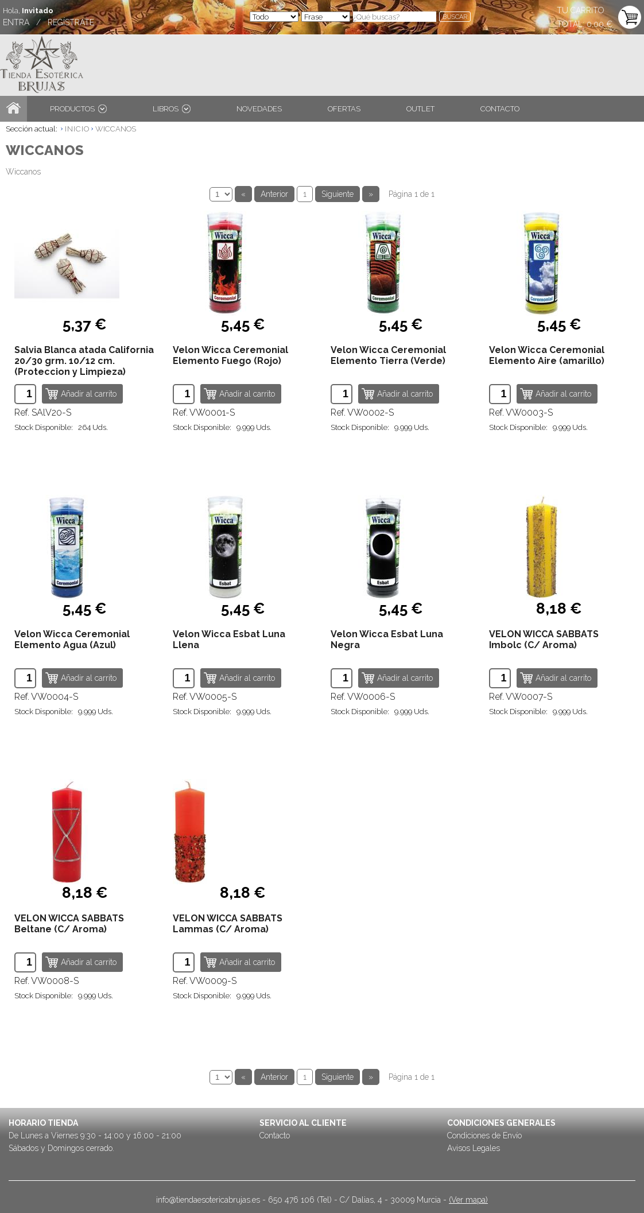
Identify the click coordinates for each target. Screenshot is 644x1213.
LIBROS (172, 108)
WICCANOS (115, 129)
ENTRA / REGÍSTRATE (48, 22)
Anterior (274, 194)
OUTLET (420, 108)
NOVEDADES (259, 108)
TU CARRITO (580, 10)
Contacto (274, 1135)
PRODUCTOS (78, 108)
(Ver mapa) (468, 1199)
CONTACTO (499, 108)
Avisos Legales (473, 1148)
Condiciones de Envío (484, 1135)
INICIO (77, 129)
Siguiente (337, 194)
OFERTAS (344, 108)
